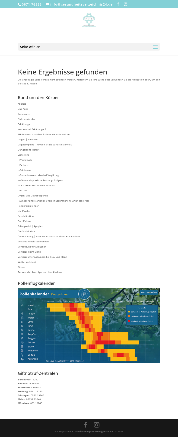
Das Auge (23, 108)
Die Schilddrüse (26, 231)
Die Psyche (24, 210)
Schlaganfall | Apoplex (30, 226)
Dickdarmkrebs (26, 119)
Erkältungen (24, 124)
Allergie (22, 103)
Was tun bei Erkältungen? (32, 129)
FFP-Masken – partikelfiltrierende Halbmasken (44, 134)
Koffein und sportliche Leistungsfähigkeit (40, 180)
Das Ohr (22, 190)
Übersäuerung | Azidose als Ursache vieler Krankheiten (49, 236)
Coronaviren (24, 114)
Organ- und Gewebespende (33, 195)
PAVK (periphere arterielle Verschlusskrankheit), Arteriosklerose (53, 200)
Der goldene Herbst (28, 149)
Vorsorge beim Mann (29, 251)
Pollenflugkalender (28, 205)
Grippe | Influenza (28, 139)
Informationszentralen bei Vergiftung (38, 175)
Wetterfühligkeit (27, 261)
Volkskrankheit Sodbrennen (33, 241)
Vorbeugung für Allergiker (32, 246)
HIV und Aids (25, 159)
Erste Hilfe (23, 154)
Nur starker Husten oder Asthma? (36, 185)
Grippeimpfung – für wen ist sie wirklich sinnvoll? (45, 144)
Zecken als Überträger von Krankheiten (40, 272)
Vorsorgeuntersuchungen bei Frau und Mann (42, 256)
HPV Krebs (23, 165)
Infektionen (24, 170)
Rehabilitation (26, 216)
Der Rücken (24, 221)
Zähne (21, 267)
